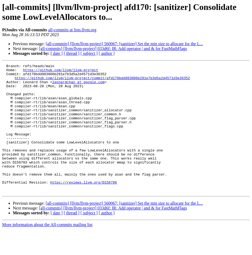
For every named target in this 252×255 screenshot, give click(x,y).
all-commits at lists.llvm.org (72, 30)
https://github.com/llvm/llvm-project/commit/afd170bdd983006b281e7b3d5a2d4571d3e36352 (102, 81)
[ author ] (107, 53)
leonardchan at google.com (78, 85)
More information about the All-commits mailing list (47, 250)
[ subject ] (89, 53)
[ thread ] (71, 53)
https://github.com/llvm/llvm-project (60, 71)
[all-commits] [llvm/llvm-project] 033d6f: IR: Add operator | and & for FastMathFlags (113, 48)
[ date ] (57, 53)
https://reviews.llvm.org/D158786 (83, 206)
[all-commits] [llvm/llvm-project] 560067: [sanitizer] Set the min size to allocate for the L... (124, 43)
